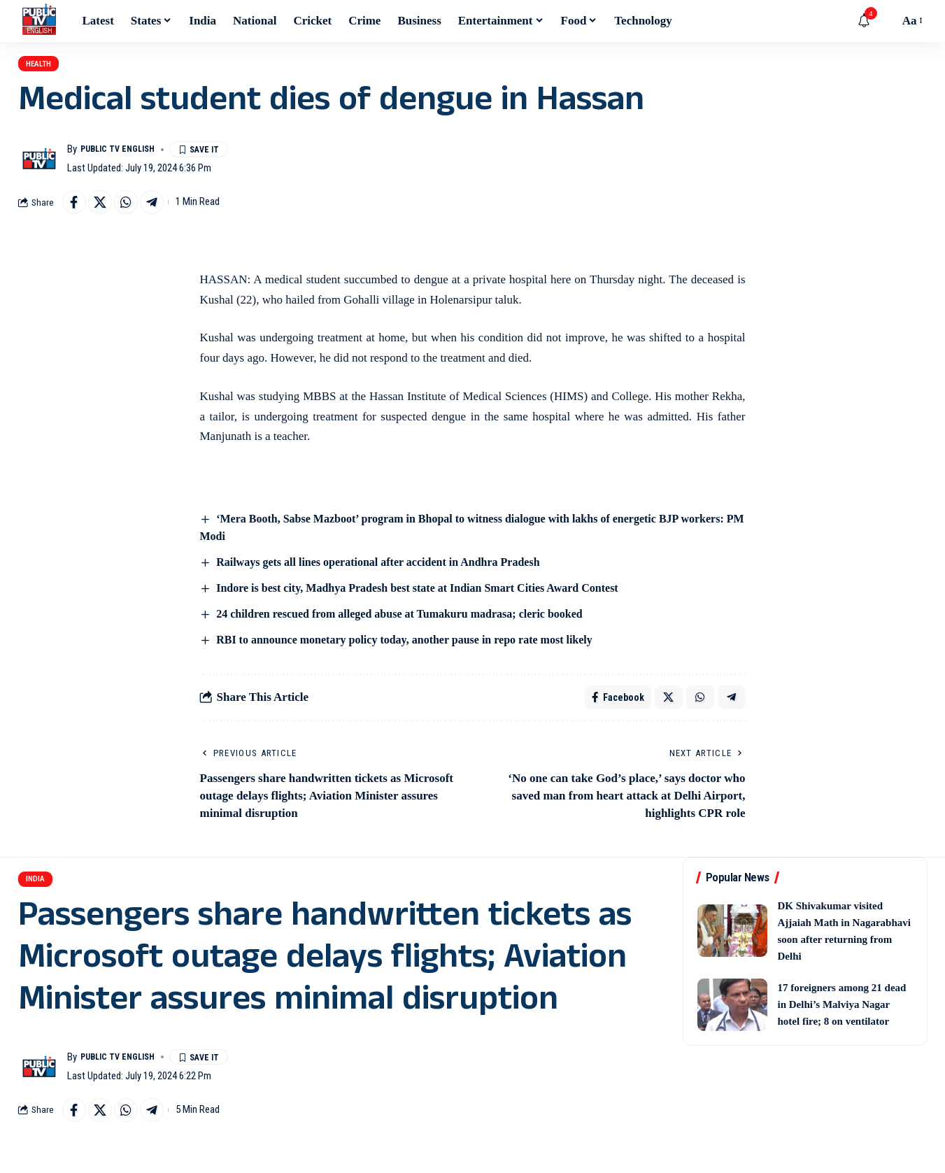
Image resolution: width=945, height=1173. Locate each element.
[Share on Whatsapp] (136, 215)
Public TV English (125, 160)
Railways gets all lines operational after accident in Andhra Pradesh (388, 578)
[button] (885, 21)
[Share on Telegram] (166, 215)
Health (50, 69)
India (44, 906)
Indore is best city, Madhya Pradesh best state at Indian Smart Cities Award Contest (430, 604)
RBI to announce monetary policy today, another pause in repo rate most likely (416, 656)
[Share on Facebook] (76, 215)
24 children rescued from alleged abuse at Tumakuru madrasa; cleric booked (411, 630)
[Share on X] (106, 215)
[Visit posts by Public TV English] (39, 170)
